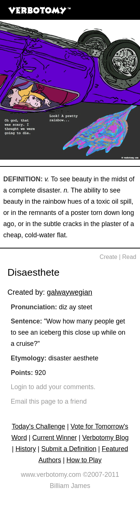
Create (109, 257)
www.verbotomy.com (51, 474)
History (25, 449)
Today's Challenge (38, 426)
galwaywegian (69, 292)
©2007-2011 (101, 474)
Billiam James (70, 485)
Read (129, 257)
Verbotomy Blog (105, 437)
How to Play (84, 460)
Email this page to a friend (49, 401)
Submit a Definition (69, 449)
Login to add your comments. (53, 387)
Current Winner (54, 437)
